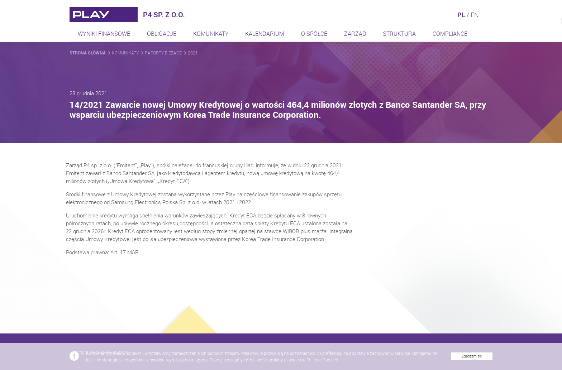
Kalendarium (264, 34)
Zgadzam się (472, 359)
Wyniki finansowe (104, 34)
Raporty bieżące (164, 53)
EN (475, 14)
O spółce (314, 34)
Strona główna (88, 53)
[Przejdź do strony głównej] (104, 14)
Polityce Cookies (322, 363)
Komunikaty (211, 34)
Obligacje (161, 34)
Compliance (450, 34)
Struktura (399, 34)
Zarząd (355, 34)
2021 (193, 53)
